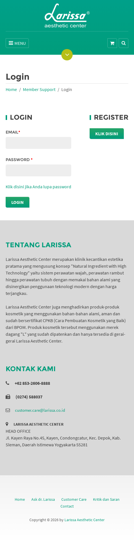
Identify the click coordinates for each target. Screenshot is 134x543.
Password (19, 159)
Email (13, 132)
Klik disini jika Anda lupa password (38, 186)
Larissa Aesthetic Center (84, 519)
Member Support (39, 89)
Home (11, 89)
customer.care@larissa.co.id (40, 410)
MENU (17, 43)
